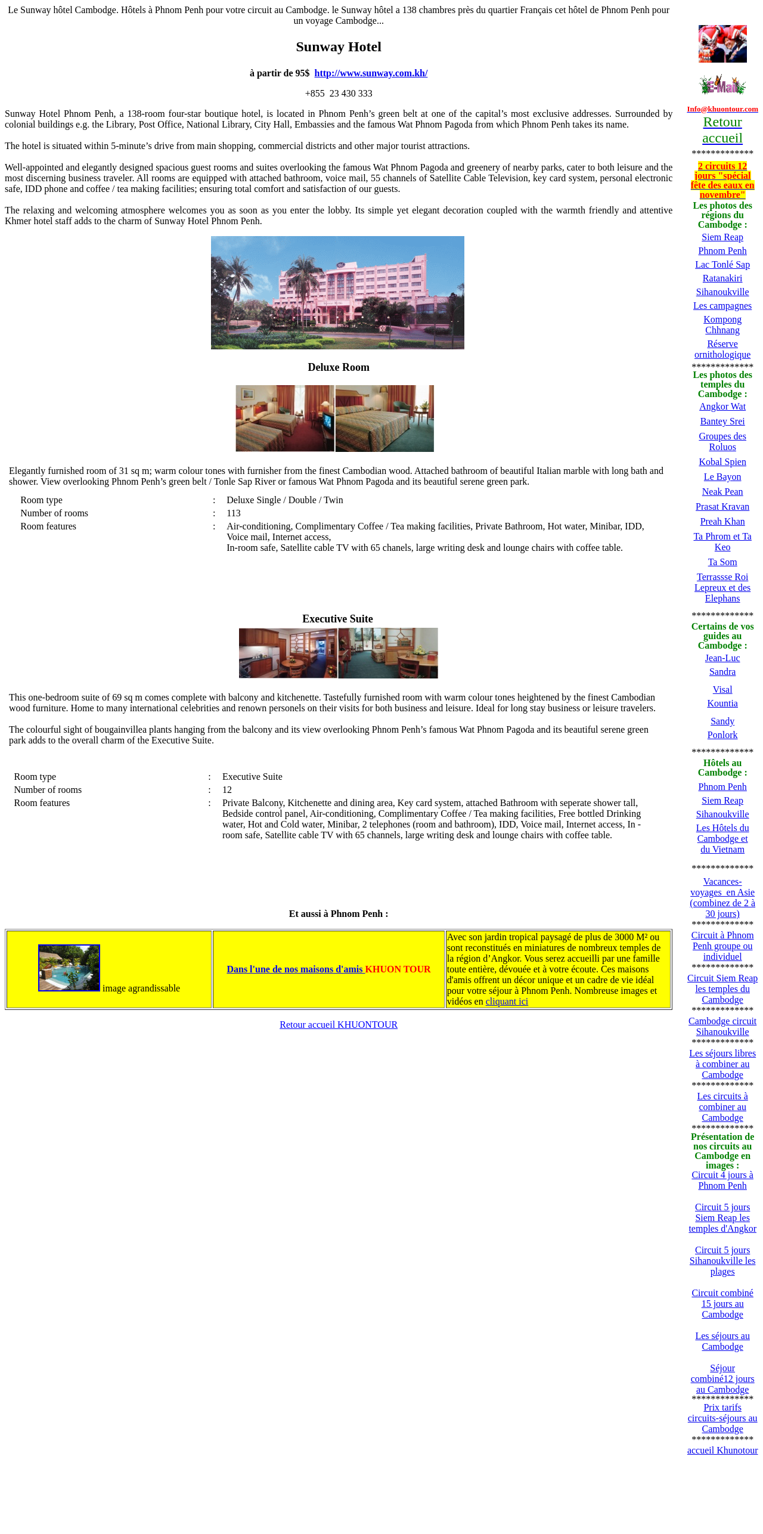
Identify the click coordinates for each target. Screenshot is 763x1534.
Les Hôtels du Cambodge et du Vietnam (722, 838)
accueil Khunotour (722, 1450)
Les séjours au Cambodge (722, 1341)
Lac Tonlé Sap (722, 264)
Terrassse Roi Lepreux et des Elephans (722, 587)
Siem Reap (722, 237)
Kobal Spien (722, 462)
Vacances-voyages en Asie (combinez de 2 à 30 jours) (722, 897)
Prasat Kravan (722, 506)
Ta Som (722, 562)
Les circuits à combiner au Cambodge (722, 1107)
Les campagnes (722, 305)
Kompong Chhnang (722, 324)
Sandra (722, 672)
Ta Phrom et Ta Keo (722, 541)
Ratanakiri (723, 278)
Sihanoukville (722, 292)
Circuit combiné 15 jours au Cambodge (722, 1303)
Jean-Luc (722, 658)
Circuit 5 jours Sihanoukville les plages (723, 1260)
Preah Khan (722, 521)
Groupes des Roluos (722, 441)
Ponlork (723, 735)
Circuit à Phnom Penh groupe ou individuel (722, 946)
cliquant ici (507, 1001)
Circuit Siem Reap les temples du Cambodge (722, 989)
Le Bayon (723, 477)
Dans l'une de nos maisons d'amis (296, 969)
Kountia (722, 703)
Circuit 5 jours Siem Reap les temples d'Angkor (722, 1218)
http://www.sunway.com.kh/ (371, 73)
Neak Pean (722, 491)
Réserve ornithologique (722, 349)
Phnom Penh (723, 251)
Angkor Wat (722, 406)
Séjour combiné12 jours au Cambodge (723, 1378)
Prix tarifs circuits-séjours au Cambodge (723, 1418)
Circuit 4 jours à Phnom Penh (722, 1180)
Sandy (722, 721)
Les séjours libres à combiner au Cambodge (722, 1064)
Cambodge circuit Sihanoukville (722, 1026)
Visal (723, 689)
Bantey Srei (722, 421)
